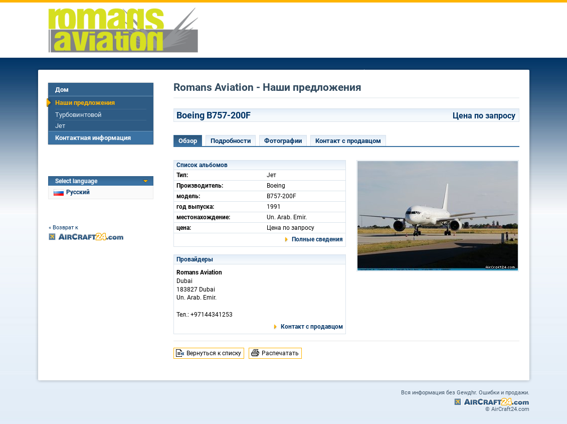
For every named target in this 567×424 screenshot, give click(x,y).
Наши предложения (85, 102)
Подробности (231, 141)
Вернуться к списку (213, 353)
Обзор (187, 141)
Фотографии (283, 141)
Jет (60, 125)
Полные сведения (317, 239)
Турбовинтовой (78, 114)
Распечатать (280, 353)
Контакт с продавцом (348, 141)
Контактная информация (93, 138)
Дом (62, 89)
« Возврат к (63, 227)
